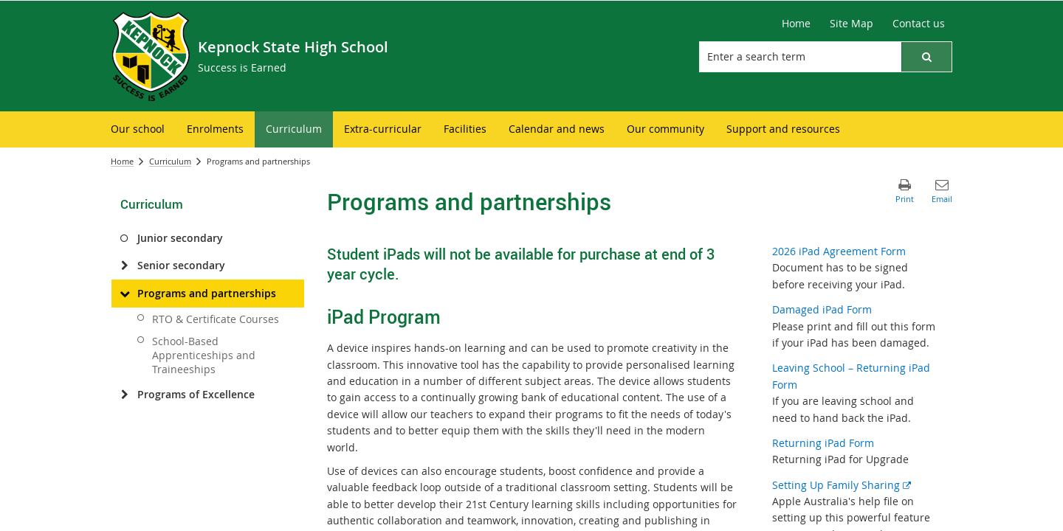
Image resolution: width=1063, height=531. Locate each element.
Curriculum (170, 161)
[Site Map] (851, 23)
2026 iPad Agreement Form (839, 251)
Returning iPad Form (823, 443)
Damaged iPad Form (822, 309)
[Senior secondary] (124, 265)
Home (122, 161)
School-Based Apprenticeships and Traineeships (203, 355)
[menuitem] (138, 129)
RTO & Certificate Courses (215, 319)
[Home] (796, 23)
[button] (926, 57)
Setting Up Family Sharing (841, 485)
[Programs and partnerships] (124, 294)
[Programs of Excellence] (124, 394)
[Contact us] (918, 23)
